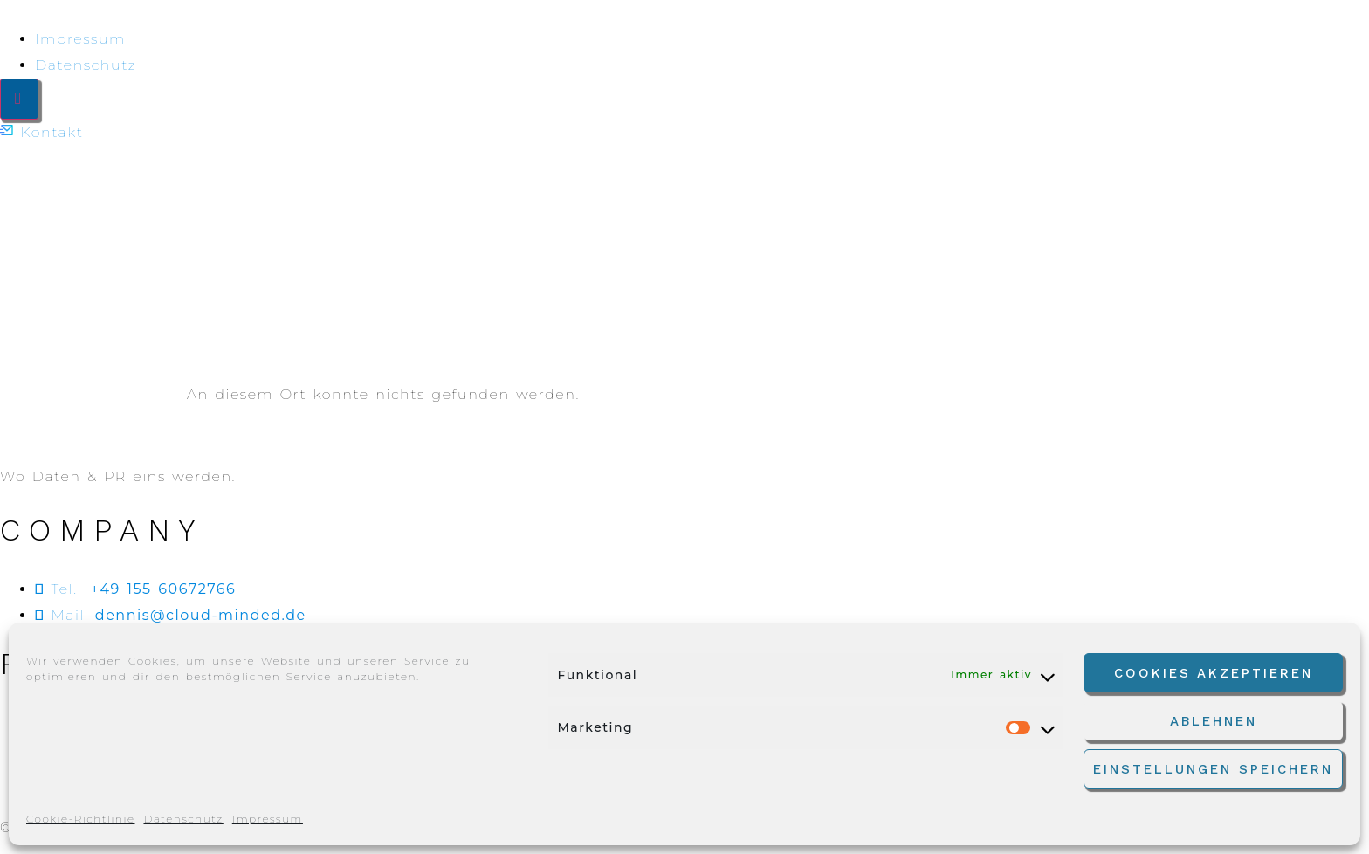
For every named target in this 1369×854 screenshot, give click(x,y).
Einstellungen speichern (1213, 769)
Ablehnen (1213, 721)
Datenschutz (183, 818)
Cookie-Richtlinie (80, 818)
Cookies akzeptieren (1213, 673)
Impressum (267, 818)
